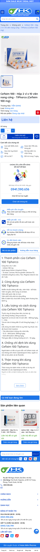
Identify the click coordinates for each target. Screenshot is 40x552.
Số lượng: (4, 126)
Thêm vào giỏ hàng (10, 442)
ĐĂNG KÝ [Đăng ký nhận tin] (36, 454)
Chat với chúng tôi (20, 202)
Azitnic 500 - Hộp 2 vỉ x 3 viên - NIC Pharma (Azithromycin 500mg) (30, 431)
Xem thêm (20, 385)
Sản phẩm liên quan (13, 405)
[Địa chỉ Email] (20, 454)
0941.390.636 (7, 517)
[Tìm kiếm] (37, 19)
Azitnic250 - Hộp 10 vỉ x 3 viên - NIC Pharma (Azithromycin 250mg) (9, 431)
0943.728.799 (7, 525)
